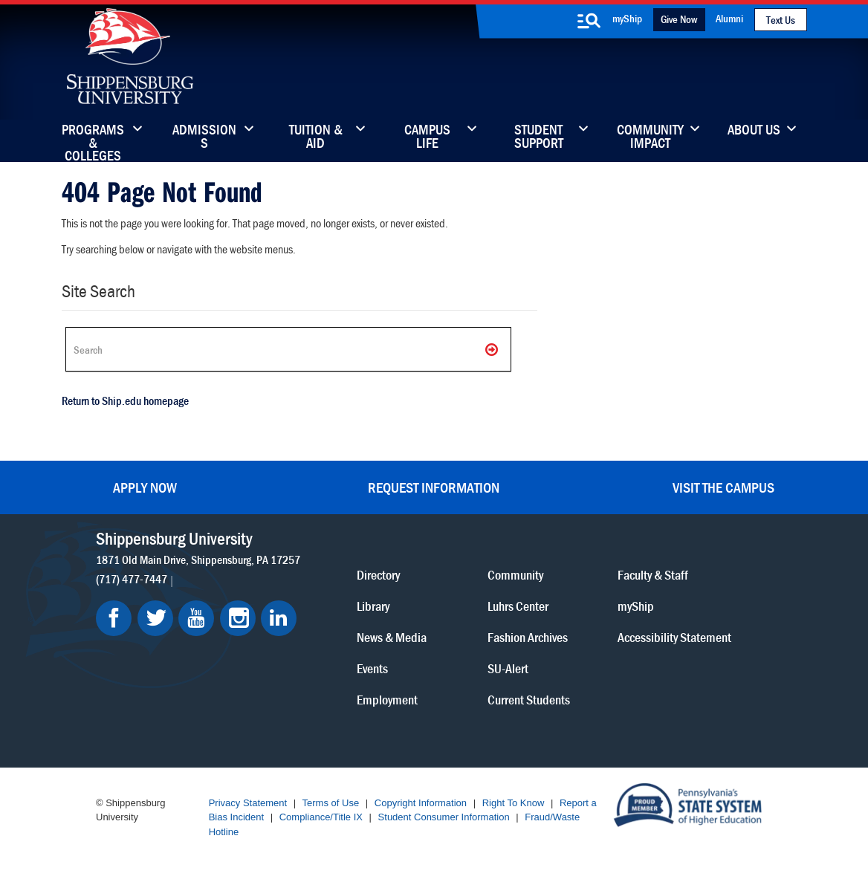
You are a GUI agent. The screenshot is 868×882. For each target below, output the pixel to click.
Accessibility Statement (674, 637)
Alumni (729, 18)
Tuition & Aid (316, 137)
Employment (387, 699)
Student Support (538, 137)
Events (372, 668)
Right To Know (513, 802)
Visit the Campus (723, 487)
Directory (378, 574)
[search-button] (589, 20)
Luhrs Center (518, 606)
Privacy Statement (248, 802)
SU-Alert (508, 668)
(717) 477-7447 (131, 578)
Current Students (529, 699)
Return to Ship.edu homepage (125, 400)
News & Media (392, 637)
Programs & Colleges (93, 137)
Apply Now (145, 487)
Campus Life (427, 137)
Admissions (204, 137)
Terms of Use (331, 802)
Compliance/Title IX (321, 817)
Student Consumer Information (444, 817)
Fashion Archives (528, 637)
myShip (627, 18)
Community (515, 574)
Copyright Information (421, 802)
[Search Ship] (288, 349)
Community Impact (650, 137)
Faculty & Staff (653, 574)
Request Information (433, 487)
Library (373, 606)
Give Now (679, 19)
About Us (754, 130)
